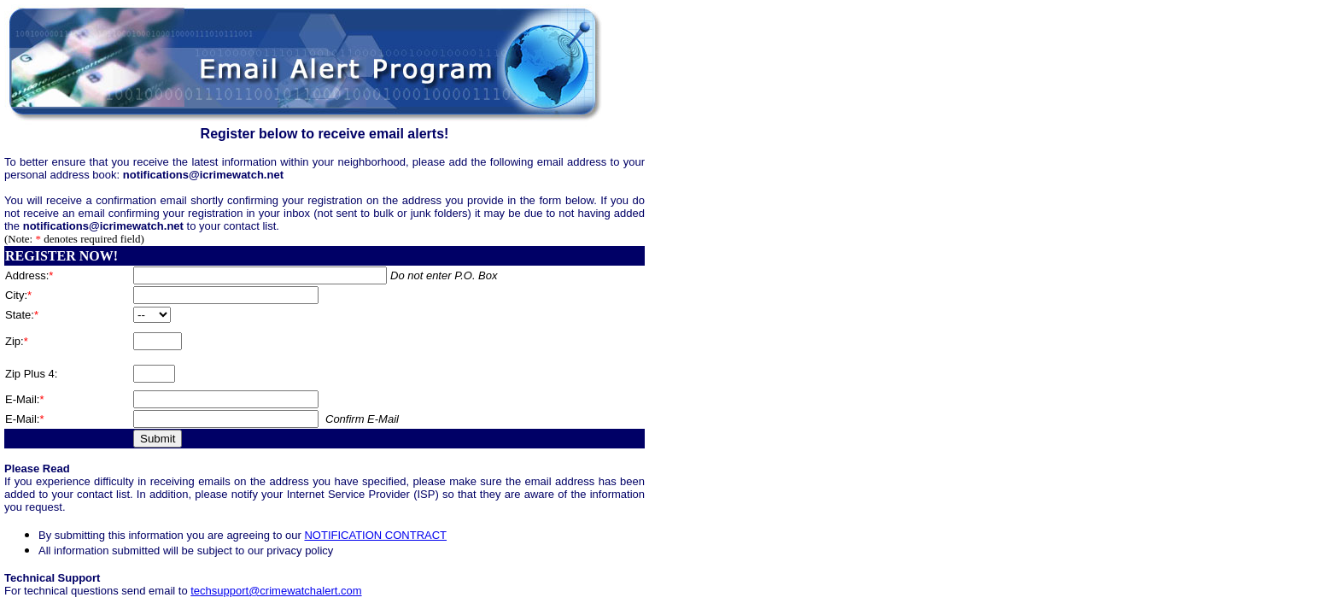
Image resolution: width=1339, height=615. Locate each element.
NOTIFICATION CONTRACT (375, 535)
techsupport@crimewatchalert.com (275, 590)
